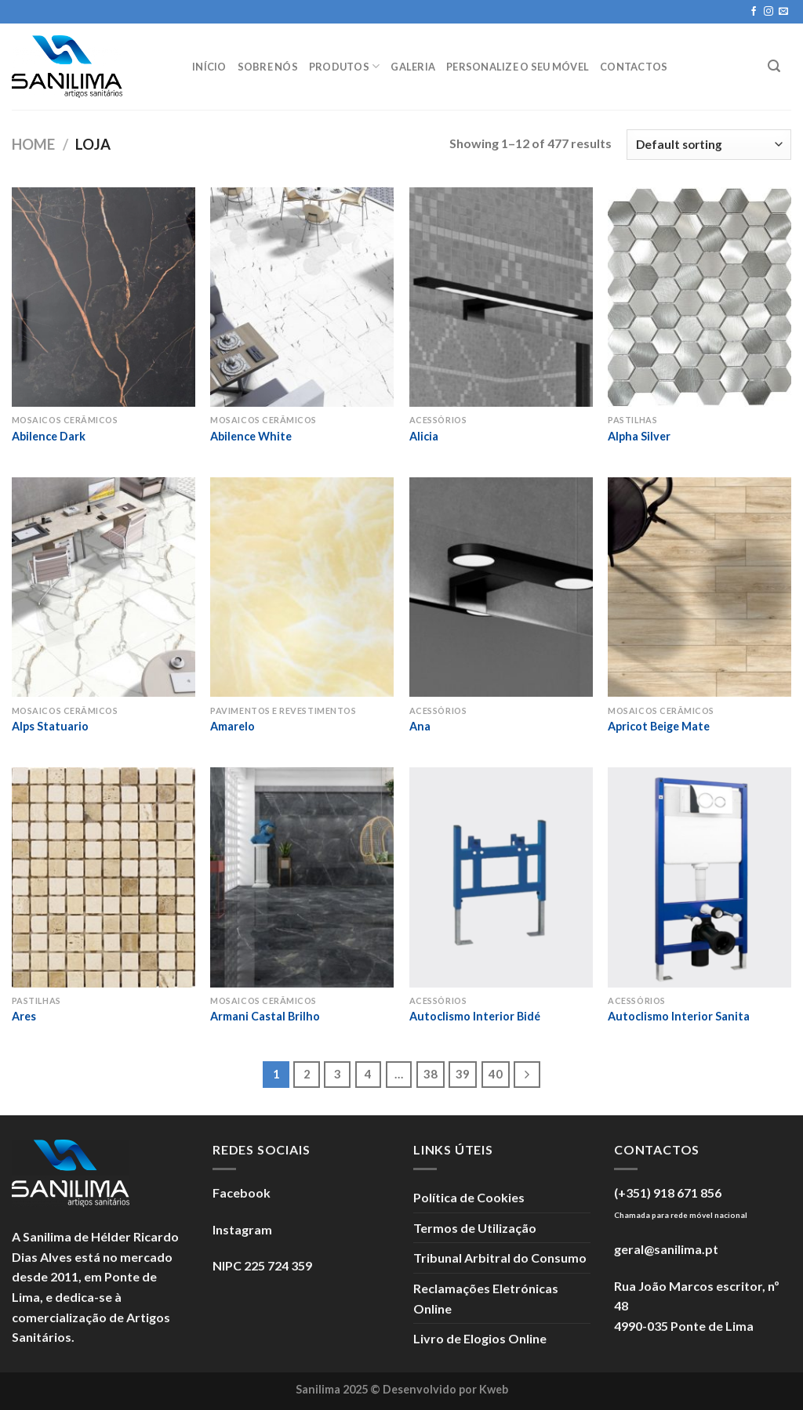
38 (430, 1074)
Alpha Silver (639, 436)
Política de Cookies (469, 1197)
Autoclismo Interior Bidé (474, 1016)
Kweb (493, 1389)
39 (463, 1074)
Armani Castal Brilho (265, 1016)
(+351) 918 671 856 (667, 1192)
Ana (420, 726)
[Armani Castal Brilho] (302, 877)
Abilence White (251, 436)
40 (496, 1074)
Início (209, 66)
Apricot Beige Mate (659, 726)
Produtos (344, 66)
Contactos (633, 66)
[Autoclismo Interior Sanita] (699, 877)
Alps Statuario (50, 726)
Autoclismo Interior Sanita (679, 1016)
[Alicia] (501, 297)
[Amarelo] (302, 587)
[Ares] (103, 877)
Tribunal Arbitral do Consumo (500, 1257)
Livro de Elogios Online (480, 1338)
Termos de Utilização (474, 1227)
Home (33, 144)
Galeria (413, 66)
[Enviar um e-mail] (783, 11)
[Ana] (501, 587)
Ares (24, 1016)
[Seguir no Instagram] (768, 11)
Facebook (242, 1192)
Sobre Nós (268, 66)
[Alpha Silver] (699, 297)
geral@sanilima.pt (666, 1248)
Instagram (242, 1229)
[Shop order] (709, 144)
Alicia (423, 436)
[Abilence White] (302, 297)
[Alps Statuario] (103, 587)
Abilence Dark (48, 436)
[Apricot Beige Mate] (699, 587)
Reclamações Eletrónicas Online (485, 1298)
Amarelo (232, 726)
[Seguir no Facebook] (753, 11)
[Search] (774, 66)
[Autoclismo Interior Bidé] (501, 877)
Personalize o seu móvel (517, 66)
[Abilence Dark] (103, 297)
